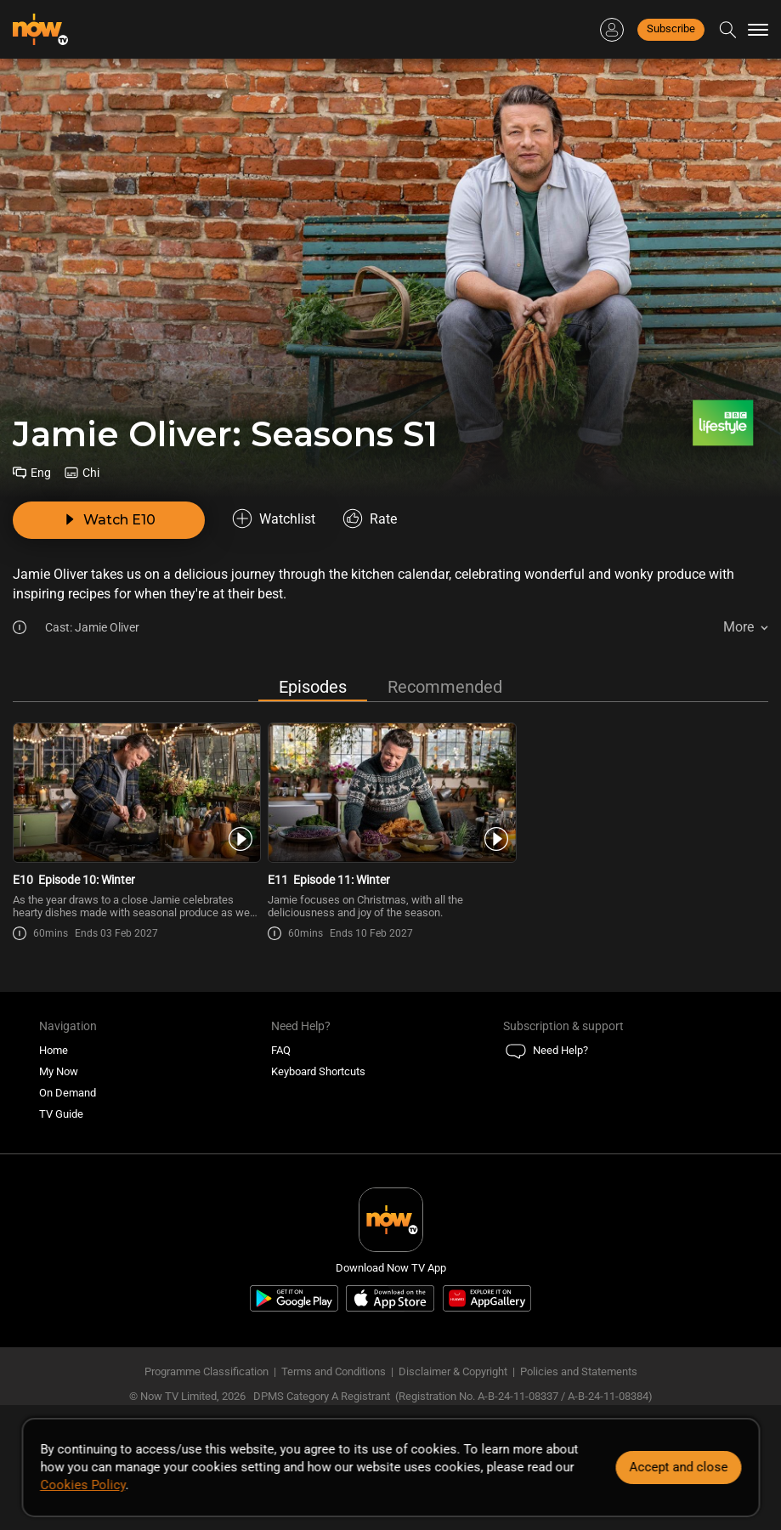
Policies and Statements (578, 1371)
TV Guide (61, 1114)
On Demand (67, 1092)
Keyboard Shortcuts (318, 1071)
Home (53, 1050)
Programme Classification (206, 1371)
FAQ (281, 1050)
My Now (58, 1071)
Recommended (445, 687)
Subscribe (671, 28)
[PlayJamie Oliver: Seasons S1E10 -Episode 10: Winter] (135, 792)
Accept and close (678, 1467)
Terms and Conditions (333, 1371)
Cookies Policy (82, 1485)
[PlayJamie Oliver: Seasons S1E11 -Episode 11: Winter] (390, 792)
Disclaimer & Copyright (453, 1371)
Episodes (313, 687)
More (738, 627)
